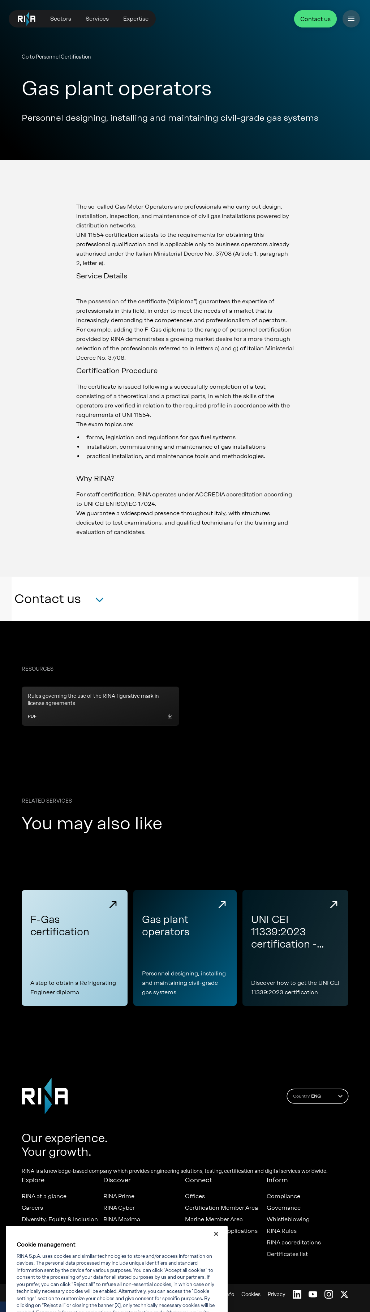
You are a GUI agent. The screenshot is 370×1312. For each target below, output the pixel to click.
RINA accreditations (294, 1242)
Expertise (136, 18)
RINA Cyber (119, 1208)
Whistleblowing (288, 1219)
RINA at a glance (44, 1196)
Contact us (315, 19)
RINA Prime (118, 1196)
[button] (59, 601)
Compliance (283, 1196)
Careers (32, 1208)
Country (319, 1096)
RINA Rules (282, 1231)
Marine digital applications (221, 1231)
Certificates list (287, 1254)
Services (97, 18)
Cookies (251, 1294)
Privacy (276, 1294)
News (29, 1231)
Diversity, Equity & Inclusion (60, 1219)
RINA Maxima (121, 1219)
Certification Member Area (221, 1208)
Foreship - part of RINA (135, 1231)
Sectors (60, 18)
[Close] (216, 1244)
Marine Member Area (214, 1219)
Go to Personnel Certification (56, 57)
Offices (195, 1196)
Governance (284, 1208)
